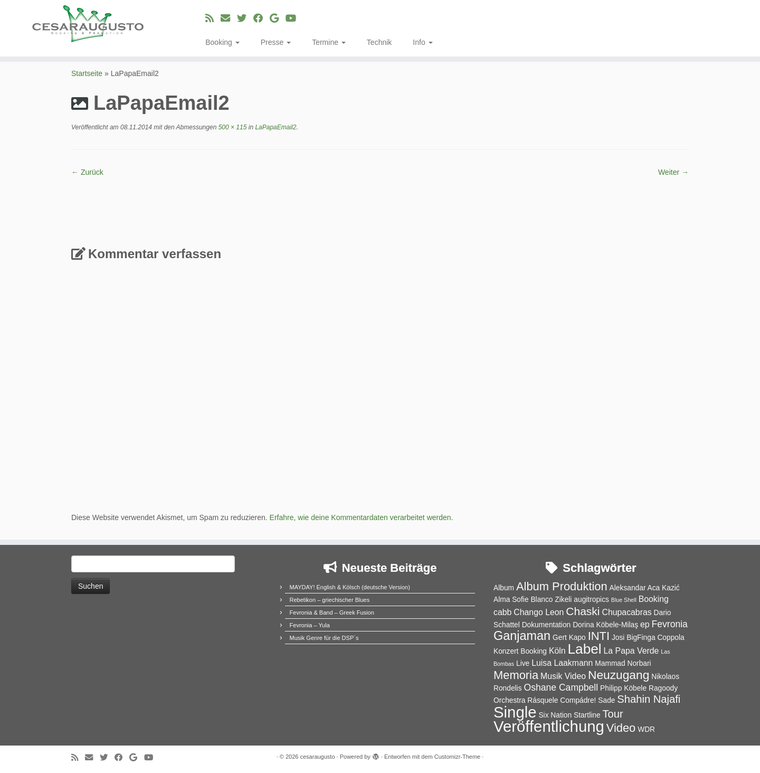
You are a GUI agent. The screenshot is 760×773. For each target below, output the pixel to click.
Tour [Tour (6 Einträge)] (612, 714)
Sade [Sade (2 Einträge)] (606, 700)
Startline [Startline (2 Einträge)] (587, 715)
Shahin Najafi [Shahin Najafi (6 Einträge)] (648, 699)
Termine (329, 42)
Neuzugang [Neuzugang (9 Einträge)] (618, 675)
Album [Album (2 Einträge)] (503, 588)
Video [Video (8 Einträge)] (621, 727)
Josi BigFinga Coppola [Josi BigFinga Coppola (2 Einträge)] (648, 638)
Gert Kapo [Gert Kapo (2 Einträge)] (569, 638)
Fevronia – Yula (310, 625)
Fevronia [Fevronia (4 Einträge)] (669, 624)
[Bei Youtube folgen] (294, 18)
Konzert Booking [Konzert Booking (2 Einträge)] (520, 651)
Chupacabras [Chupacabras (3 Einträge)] (626, 612)
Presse (276, 42)
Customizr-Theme (457, 756)
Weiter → (673, 172)
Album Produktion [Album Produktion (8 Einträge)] (561, 586)
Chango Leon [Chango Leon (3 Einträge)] (539, 612)
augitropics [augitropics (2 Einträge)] (591, 600)
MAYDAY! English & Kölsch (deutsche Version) (350, 587)
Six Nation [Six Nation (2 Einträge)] (555, 715)
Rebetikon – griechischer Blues (330, 600)
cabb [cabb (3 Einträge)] (502, 612)
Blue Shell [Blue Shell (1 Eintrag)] (623, 600)
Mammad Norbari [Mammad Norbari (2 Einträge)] (623, 663)
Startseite (86, 73)
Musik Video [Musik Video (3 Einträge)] (563, 676)
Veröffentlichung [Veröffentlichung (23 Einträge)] (548, 726)
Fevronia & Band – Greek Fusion (332, 612)
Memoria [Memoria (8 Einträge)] (515, 675)
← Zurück (87, 172)
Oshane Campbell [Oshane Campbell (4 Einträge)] (561, 687)
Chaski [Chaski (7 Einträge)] (583, 611)
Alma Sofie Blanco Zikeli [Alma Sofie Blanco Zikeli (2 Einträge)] (532, 600)
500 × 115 (231, 127)
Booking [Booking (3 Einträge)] (654, 599)
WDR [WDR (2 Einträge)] (646, 729)
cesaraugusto (317, 756)
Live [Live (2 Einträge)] (522, 663)
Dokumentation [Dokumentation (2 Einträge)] (546, 625)
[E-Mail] (229, 18)
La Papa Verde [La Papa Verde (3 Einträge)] (631, 650)
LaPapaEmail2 (274, 127)
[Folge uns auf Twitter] (245, 18)
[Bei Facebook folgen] (261, 18)
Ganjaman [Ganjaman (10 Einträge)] (521, 636)
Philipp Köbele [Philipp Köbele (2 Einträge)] (623, 688)
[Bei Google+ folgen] (278, 18)
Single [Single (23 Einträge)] (515, 712)
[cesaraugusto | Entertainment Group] (87, 23)
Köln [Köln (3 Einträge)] (557, 650)
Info (422, 42)
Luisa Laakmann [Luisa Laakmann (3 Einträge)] (562, 662)
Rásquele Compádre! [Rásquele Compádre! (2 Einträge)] (561, 700)
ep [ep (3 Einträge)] (645, 624)
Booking (222, 42)
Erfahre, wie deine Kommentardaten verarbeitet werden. (361, 517)
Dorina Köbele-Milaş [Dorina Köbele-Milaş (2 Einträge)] (605, 625)
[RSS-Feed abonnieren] (213, 18)
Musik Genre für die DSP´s (324, 638)
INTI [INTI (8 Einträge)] (599, 636)
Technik (379, 42)
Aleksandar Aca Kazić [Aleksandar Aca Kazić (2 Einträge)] (645, 588)
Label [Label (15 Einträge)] (585, 649)
